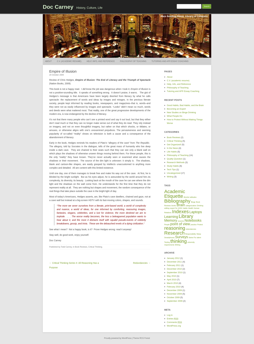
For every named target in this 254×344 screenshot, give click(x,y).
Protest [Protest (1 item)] (200, 224)
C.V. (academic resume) (69, 61)
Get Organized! (174, 144)
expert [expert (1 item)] (172, 208)
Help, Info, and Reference (101, 61)
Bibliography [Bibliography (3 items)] (177, 201)
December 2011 (174, 262)
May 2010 (171, 276)
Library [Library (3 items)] (186, 216)
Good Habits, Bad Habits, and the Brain (185, 105)
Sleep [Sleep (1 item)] (198, 234)
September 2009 (174, 301)
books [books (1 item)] (173, 206)
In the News (172, 148)
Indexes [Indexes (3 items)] (180, 211)
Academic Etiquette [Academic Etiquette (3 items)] (174, 194)
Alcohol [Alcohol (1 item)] (186, 197)
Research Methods (176, 162)
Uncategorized (173, 173)
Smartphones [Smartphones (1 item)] (169, 237)
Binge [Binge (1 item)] (193, 202)
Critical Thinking (95, 247)
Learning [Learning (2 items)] (171, 217)
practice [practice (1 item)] (193, 224)
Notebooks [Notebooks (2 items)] (193, 220)
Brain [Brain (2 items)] (181, 205)
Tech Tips (171, 169)
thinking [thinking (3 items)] (178, 241)
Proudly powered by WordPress (118, 338)
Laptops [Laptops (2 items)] (195, 212)
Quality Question (174, 159)
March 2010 (172, 283)
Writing (170, 176)
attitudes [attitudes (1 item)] (193, 197)
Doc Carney (58, 7)
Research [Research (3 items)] (174, 233)
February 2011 (174, 265)
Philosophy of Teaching (133, 61)
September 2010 (174, 272)
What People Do (174, 116)
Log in (170, 315)
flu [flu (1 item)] (176, 208)
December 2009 (174, 290)
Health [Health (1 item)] (190, 208)
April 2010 (171, 279)
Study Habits (173, 166)
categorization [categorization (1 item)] (190, 206)
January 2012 (173, 258)
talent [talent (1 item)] (199, 237)
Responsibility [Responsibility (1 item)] (190, 234)
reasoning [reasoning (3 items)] (174, 228)
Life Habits (172, 151)
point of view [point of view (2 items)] (180, 224)
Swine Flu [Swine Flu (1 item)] (192, 237)
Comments (174, 322)
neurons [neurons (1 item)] (181, 221)
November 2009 (174, 294)
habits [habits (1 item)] (185, 208)
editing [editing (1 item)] (166, 208)
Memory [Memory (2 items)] (170, 220)
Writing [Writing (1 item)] (177, 245)
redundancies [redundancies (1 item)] (191, 229)
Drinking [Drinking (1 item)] (200, 206)
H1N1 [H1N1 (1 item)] (180, 208)
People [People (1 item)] (167, 224)
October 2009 (173, 297)
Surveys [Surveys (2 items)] (181, 237)
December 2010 (174, 269)
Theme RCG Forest (141, 338)
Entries (172, 318)
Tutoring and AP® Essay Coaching (169, 61)
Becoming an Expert (176, 109)
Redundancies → (141, 263)
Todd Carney (66, 247)
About (48, 61)
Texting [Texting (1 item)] (167, 242)
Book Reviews (81, 247)
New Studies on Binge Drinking (181, 112)
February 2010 (174, 286)
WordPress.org (174, 326)
